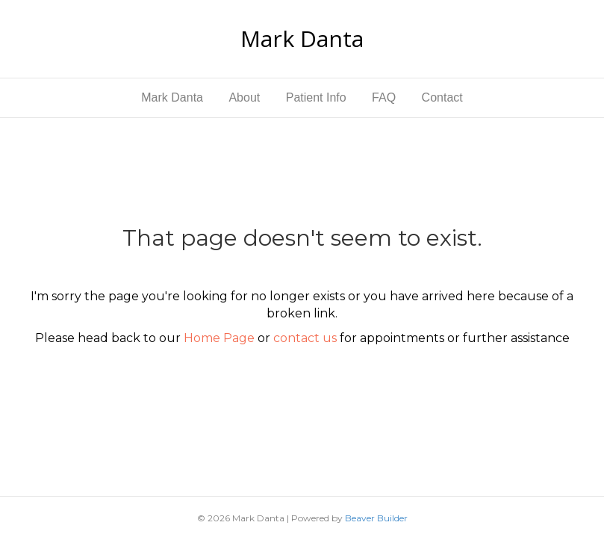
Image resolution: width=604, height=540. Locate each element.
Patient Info (316, 97)
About (244, 97)
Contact (442, 97)
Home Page (219, 338)
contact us (305, 338)
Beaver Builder (376, 518)
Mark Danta (172, 97)
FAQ (384, 97)
